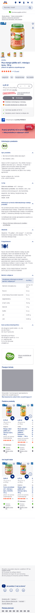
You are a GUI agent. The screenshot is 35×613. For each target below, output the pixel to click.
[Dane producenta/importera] (17, 325)
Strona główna (6, 16)
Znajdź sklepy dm (7, 603)
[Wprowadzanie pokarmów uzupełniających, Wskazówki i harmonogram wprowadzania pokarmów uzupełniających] (17, 384)
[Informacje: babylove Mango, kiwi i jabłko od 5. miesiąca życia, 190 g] (7, 445)
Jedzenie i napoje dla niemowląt (10, 17)
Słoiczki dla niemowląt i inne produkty (12, 19)
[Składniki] (17, 230)
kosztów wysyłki (6, 570)
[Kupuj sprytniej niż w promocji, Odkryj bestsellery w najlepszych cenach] (17, 131)
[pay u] (7, 611)
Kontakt (21, 601)
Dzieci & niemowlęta (16, 16)
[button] (32, 2)
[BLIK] (3, 611)
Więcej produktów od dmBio (17, 356)
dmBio (3, 60)
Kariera (13, 599)
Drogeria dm (6, 599)
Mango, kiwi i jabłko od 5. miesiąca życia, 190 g (8, 431)
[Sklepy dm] (15, 2)
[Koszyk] (28, 2)
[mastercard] (21, 611)
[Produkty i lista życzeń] (20, 2)
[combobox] (17, 7)
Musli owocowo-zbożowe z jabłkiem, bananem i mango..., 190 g (23, 432)
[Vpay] (14, 611)
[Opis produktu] (17, 152)
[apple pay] (28, 611)
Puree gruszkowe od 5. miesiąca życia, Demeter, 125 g (8, 490)
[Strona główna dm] (5, 2)
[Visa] (10, 611)
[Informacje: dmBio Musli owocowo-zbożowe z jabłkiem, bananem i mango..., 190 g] (21, 445)
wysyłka (14, 90)
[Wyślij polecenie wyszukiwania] (30, 7)
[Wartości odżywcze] (17, 275)
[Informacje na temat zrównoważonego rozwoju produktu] (17, 203)
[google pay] (25, 611)
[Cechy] (17, 183)
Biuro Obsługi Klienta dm (9, 601)
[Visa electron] (17, 611)
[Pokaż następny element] (30, 416)
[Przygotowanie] (17, 241)
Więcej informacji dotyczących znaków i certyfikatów (15, 224)
